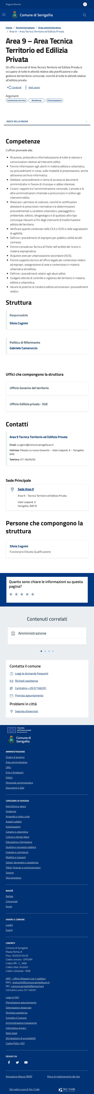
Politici (9, 777)
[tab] (41, 651)
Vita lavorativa (13, 878)
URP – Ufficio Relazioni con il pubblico (26, 978)
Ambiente (11, 811)
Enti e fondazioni (15, 772)
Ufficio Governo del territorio (29, 388)
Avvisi (9, 906)
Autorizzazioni (13, 827)
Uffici (8, 767)
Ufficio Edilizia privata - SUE (29, 404)
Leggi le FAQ (12, 997)
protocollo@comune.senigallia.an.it (31, 982)
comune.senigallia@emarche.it (27, 986)
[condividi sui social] (14, 87)
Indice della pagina (47, 121)
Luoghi (9, 925)
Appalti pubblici (14, 821)
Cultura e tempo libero (17, 837)
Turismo (10, 872)
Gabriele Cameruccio (23, 348)
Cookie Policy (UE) (15, 1043)
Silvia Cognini (19, 323)
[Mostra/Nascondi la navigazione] (4, 15)
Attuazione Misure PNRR (19, 1076)
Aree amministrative (16, 762)
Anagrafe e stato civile (18, 816)
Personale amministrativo (19, 783)
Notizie (9, 896)
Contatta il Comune (16, 1018)
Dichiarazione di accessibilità (21, 1038)
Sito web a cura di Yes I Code (24, 1089)
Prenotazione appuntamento (21, 1002)
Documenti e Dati (15, 788)
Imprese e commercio (17, 852)
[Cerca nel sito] (84, 15)
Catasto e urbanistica (17, 832)
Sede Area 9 (26, 489)
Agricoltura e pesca (16, 806)
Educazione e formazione (19, 842)
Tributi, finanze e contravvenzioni (23, 867)
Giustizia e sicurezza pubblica (21, 847)
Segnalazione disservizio (18, 1007)
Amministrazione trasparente (21, 1023)
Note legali (11, 1033)
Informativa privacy (16, 1028)
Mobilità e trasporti (16, 857)
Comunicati (12, 901)
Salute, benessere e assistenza (22, 862)
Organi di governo (15, 757)
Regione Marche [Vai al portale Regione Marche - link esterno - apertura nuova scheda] (13, 4)
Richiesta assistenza (16, 1013)
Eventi (9, 930)
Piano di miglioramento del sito (63, 1076)
